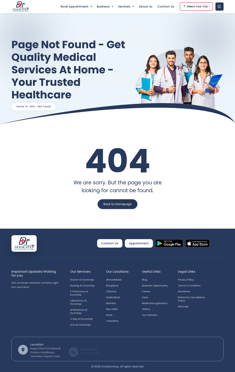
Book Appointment (74, 6)
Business (103, 6)
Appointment (139, 243)
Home (20, 106)
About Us (145, 6)
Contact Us (165, 6)
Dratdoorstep (110, 366)
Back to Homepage (117, 204)
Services (124, 6)
